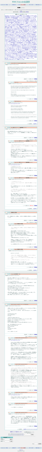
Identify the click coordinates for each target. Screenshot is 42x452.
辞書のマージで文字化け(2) (10, 35)
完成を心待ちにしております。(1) (15, 48)
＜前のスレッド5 (13, 431)
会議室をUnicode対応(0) (12, 41)
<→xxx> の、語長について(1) (13, 43)
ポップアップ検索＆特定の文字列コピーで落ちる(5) (16, 45)
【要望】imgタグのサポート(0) (18, 21)
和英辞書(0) (20, 52)
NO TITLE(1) (23, 33)
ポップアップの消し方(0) (11, 51)
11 (30, 9)
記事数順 (27, 11)
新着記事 (14, 4)
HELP (5, 4)
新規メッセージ (9, 4)
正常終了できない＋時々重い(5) (18, 31)
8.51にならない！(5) (32, 31)
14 (35, 9)
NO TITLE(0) (17, 34)
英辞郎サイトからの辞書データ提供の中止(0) (13, 32)
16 (38, 9)
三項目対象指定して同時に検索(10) (14, 22)
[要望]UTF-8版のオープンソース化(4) (26, 57)
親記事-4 (25, 429)
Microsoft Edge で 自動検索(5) (30, 34)
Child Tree (21, 449)
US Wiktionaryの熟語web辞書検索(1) (17, 24)
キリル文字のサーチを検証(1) (31, 43)
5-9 (28, 429)
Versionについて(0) (25, 39)
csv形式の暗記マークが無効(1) (20, 35)
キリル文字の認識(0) (27, 42)
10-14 (30, 429)
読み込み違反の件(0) (10, 34)
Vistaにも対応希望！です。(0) (13, 50)
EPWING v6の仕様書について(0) (28, 17)
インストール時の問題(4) (13, 18)
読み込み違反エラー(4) (9, 36)
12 (32, 9)
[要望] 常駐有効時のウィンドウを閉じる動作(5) (18, 44)
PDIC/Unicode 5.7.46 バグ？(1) (27, 32)
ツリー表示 (18, 4)
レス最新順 (20, 11)
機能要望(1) (26, 31)
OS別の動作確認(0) (19, 42)
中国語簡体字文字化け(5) (26, 48)
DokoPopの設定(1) (8, 31)
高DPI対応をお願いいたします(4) (29, 30)
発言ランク (33, 4)
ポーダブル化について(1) (15, 33)
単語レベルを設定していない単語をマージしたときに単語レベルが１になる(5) (22, 25)
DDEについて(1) (22, 43)
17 (40, 9)
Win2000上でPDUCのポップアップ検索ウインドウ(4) (14, 59)
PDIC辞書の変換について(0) (14, 40)
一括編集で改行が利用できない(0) (24, 26)
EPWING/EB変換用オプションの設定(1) (30, 16)
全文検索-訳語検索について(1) (16, 17)
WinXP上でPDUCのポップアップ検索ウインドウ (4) (24, 58)
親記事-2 (35, 123)
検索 (36, 4)
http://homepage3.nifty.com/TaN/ (15, 103)
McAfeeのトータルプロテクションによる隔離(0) (13, 15)
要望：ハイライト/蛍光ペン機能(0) (17, 27)
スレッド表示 (23, 4)
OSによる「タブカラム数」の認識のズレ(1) (25, 41)
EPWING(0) (34, 35)
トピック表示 (28, 4)
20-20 (36, 429)
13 (33, 9)
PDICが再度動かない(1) (21, 51)
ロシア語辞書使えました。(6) (13, 57)
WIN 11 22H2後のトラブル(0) (28, 15)
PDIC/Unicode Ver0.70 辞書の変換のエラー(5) (13, 53)
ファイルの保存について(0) (27, 52)
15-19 (33, 429)
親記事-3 (35, 208)
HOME (2, 4)
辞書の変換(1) (7, 17)
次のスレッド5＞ (19, 431)
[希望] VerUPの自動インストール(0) (11, 26)
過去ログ (39, 4)
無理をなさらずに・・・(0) (16, 39)
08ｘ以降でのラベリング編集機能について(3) (24, 49)
